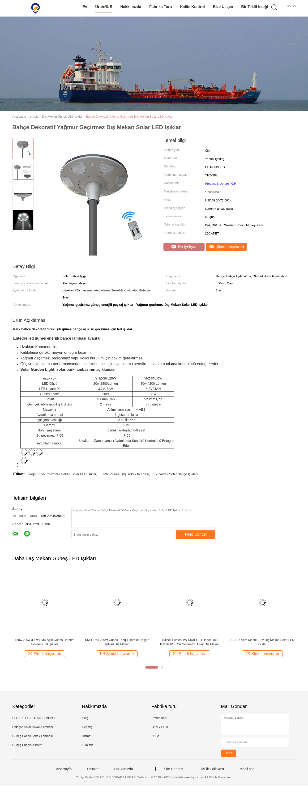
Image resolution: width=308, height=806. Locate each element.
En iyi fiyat (183, 246)
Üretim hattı (159, 718)
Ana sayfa (64, 769)
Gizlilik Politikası (211, 769)
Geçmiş (87, 727)
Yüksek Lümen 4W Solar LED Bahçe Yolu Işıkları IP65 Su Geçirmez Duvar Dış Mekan (189, 642)
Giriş (85, 718)
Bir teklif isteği (254, 7)
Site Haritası (173, 769)
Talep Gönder (195, 534)
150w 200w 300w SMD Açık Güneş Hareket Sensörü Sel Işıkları (44, 642)
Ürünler (93, 769)
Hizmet (86, 736)
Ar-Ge (155, 736)
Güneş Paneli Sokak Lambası (32, 736)
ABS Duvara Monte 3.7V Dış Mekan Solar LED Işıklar (262, 642)
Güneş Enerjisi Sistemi (27, 745)
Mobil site (247, 769)
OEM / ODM (159, 727)
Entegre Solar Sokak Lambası (32, 727)
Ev (84, 7)
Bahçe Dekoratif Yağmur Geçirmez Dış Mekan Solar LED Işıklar (129, 116)
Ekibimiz (87, 745)
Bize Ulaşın (223, 7)
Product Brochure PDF (220, 183)
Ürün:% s (103, 7)
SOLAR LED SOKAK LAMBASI (33, 718)
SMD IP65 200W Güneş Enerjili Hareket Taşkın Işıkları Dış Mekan (117, 642)
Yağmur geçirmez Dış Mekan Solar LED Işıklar (62, 474)
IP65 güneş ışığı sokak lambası (126, 474)
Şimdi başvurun (227, 246)
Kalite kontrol (192, 7)
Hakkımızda (130, 7)
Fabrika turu (160, 7)
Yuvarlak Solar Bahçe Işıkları (176, 474)
